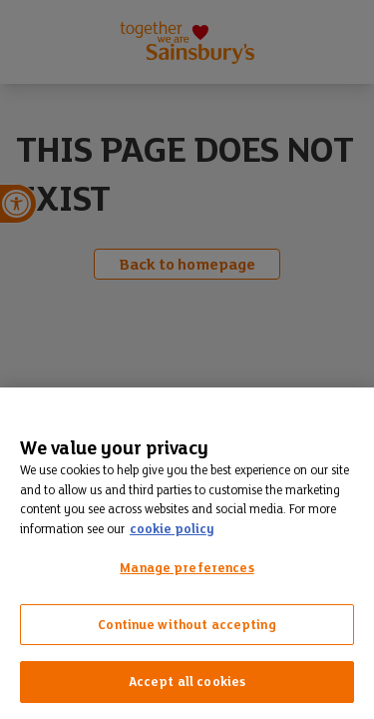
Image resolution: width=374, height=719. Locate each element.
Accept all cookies (187, 681)
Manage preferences (186, 567)
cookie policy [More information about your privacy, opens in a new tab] (171, 528)
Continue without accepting (186, 624)
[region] (187, 553)
